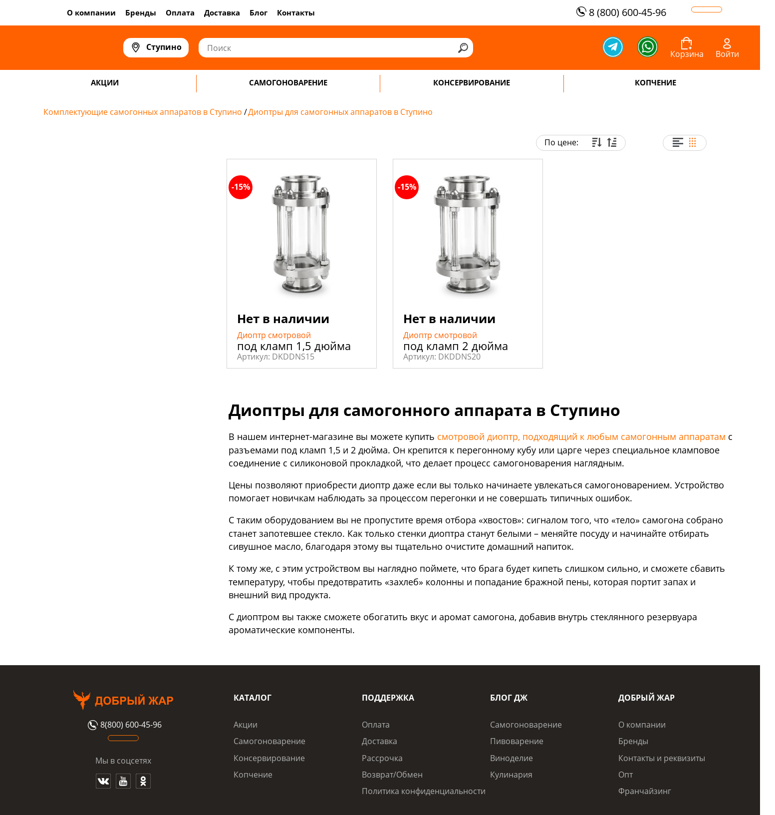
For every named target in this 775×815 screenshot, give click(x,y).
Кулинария (511, 774)
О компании (91, 12)
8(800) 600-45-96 (123, 725)
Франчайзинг (644, 791)
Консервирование (269, 758)
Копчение (253, 774)
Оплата (180, 12)
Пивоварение (516, 741)
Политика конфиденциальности (424, 791)
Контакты (296, 12)
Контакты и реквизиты (661, 758)
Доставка (222, 12)
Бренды (140, 12)
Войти (727, 53)
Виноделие (511, 758)
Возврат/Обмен (392, 774)
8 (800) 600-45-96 (620, 12)
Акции (246, 724)
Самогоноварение (269, 741)
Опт (625, 774)
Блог (258, 12)
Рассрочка (382, 758)
